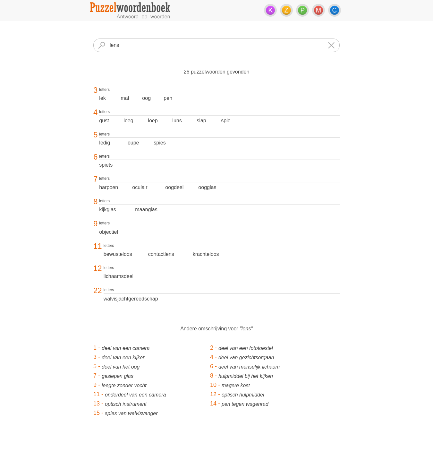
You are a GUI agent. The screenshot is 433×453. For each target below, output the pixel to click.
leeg (128, 120)
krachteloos (206, 254)
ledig (104, 142)
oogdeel (174, 187)
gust (104, 120)
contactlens (161, 254)
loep (152, 120)
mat (125, 98)
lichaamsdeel (118, 276)
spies (160, 142)
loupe (132, 142)
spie (225, 120)
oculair (139, 187)
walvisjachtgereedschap (131, 298)
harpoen (108, 187)
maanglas (146, 209)
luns (177, 120)
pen (168, 98)
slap (201, 120)
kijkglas (107, 209)
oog (146, 98)
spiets (106, 165)
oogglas (207, 187)
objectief (108, 232)
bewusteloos (118, 254)
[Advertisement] (216, 438)
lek (102, 98)
